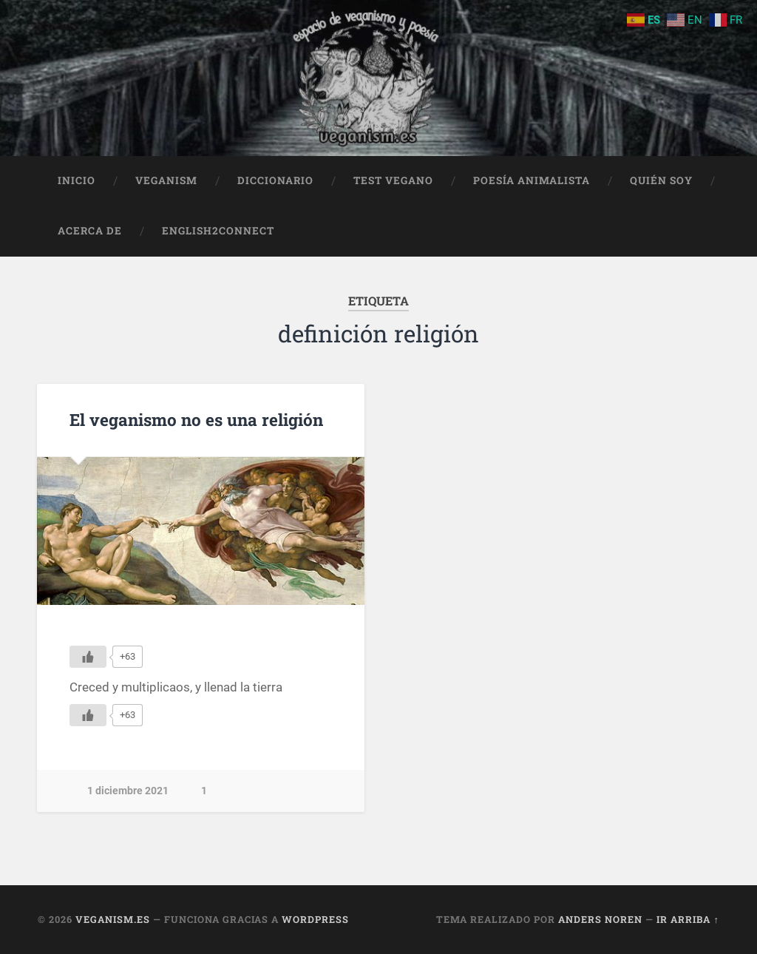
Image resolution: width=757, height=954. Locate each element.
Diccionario (275, 180)
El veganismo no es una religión (196, 419)
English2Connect (218, 230)
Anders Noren (600, 919)
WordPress (315, 919)
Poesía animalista (531, 180)
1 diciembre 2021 (128, 791)
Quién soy (661, 180)
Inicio (76, 180)
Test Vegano (393, 180)
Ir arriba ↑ (687, 919)
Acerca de (90, 230)
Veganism (166, 180)
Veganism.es (112, 919)
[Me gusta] (87, 657)
